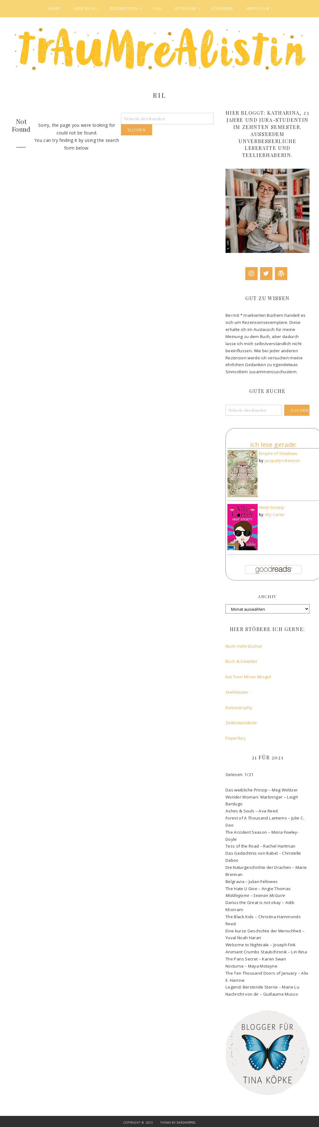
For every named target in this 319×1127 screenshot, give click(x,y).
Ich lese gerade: (273, 444)
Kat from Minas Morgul (249, 676)
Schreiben (222, 8)
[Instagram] (251, 273)
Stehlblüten (237, 692)
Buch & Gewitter (241, 661)
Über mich (84, 8)
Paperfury (236, 738)
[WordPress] (281, 273)
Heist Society (271, 507)
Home (54, 8)
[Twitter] (266, 273)
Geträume (185, 8)
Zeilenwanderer (242, 722)
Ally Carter (275, 514)
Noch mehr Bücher (244, 646)
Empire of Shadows (278, 453)
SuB (157, 8)
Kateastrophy (239, 707)
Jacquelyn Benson (282, 460)
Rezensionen (124, 8)
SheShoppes (186, 1123)
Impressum (257, 8)
